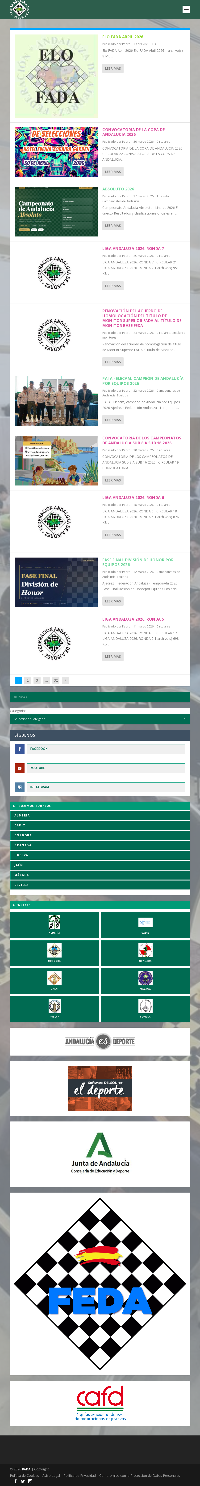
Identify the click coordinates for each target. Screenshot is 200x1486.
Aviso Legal (51, 1475)
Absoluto (163, 196)
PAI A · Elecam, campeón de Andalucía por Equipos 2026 (142, 381)
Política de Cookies (24, 1475)
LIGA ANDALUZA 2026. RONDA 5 (133, 619)
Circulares (163, 142)
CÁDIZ (19, 825)
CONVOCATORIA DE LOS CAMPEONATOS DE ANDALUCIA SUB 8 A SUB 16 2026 (141, 440)
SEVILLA (21, 885)
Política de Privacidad (79, 1475)
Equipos (122, 395)
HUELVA (21, 855)
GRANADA (23, 845)
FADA (26, 1469)
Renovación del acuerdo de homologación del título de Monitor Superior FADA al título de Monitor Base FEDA (141, 318)
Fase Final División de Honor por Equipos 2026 (138, 562)
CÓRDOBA (23, 835)
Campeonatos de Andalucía (121, 201)
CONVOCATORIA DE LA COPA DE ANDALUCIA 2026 (133, 132)
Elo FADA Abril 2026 (122, 36)
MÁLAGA (21, 875)
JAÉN (18, 865)
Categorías (18, 711)
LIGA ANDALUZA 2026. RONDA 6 (133, 497)
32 (56, 680)
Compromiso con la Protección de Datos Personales (139, 1475)
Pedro (126, 44)
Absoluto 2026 (118, 189)
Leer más (113, 68)
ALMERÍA (22, 815)
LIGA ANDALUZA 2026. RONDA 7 (133, 248)
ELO (155, 44)
